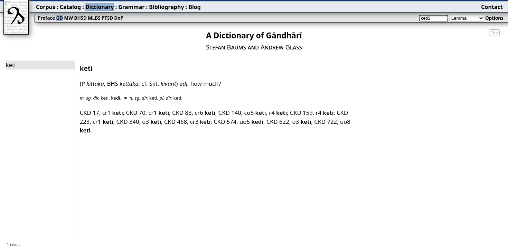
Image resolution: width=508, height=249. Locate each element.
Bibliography (166, 7)
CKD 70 (135, 113)
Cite (494, 33)
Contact (491, 7)
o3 (151, 122)
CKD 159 (301, 113)
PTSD (107, 18)
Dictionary (99, 7)
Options (494, 18)
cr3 (200, 122)
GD (59, 18)
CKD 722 (325, 122)
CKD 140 (229, 113)
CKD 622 (277, 122)
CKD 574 (225, 122)
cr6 (205, 113)
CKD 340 (127, 122)
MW (68, 18)
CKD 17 (89, 113)
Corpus (45, 7)
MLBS (94, 18)
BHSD (80, 18)
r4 (278, 113)
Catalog (70, 7)
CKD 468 (175, 122)
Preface (46, 18)
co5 (255, 113)
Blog (194, 7)
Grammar (131, 7)
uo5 (251, 122)
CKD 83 (181, 113)
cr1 (112, 113)
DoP (118, 18)
